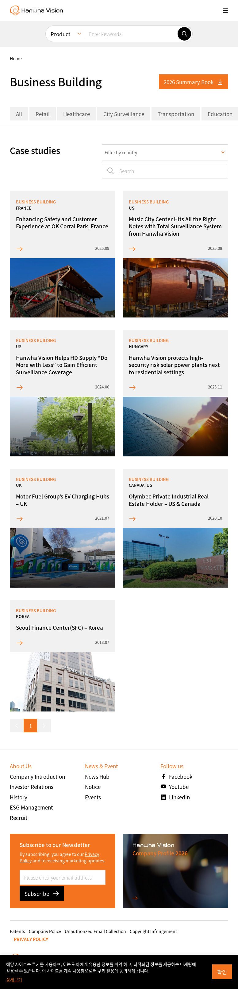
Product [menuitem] (60, 34)
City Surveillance (123, 114)
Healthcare (76, 114)
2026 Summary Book (193, 82)
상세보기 (14, 979)
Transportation (176, 114)
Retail (43, 114)
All (19, 114)
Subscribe (42, 893)
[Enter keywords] (131, 34)
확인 (222, 972)
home (16, 58)
